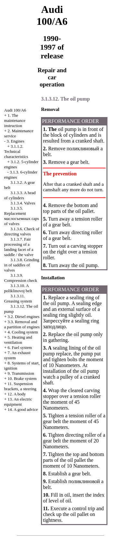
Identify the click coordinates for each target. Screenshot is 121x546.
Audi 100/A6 (15, 110)
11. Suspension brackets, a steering (20, 386)
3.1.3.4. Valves (22, 203)
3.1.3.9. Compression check (20, 278)
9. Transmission (20, 373)
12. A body (16, 394)
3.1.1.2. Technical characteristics (16, 151)
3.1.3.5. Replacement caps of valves (21, 216)
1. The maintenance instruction (14, 120)
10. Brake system (21, 378)
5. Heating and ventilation (18, 340)
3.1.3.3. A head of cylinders (20, 195)
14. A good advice (22, 409)
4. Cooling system (22, 332)
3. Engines (15, 141)
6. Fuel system (19, 347)
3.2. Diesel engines (23, 316)
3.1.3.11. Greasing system (18, 298)
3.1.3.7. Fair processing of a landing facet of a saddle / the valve (19, 247)
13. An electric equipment (18, 402)
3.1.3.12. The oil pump (65, 99)
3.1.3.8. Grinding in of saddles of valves (21, 265)
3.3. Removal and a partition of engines (22, 324)
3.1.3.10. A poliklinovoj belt (18, 288)
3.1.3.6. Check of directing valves (21, 231)
